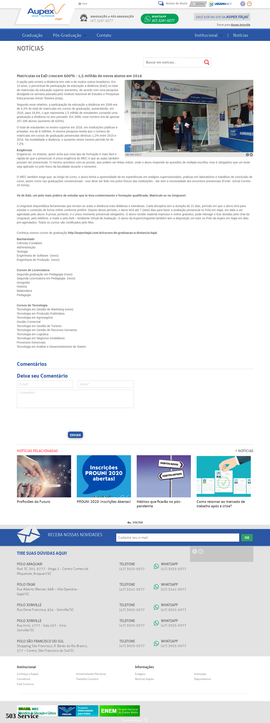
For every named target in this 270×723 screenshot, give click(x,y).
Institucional (206, 35)
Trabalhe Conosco (87, 679)
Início (84, 4)
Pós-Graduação (67, 35)
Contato (104, 35)
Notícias (240, 35)
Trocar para (233, 25)
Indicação (200, 674)
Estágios (140, 674)
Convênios (23, 679)
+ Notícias (244, 451)
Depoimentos (202, 679)
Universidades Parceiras (91, 674)
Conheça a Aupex (27, 674)
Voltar (137, 522)
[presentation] (49, 419)
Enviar (75, 434)
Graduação (32, 35)
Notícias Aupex (144, 679)
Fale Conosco (25, 684)
